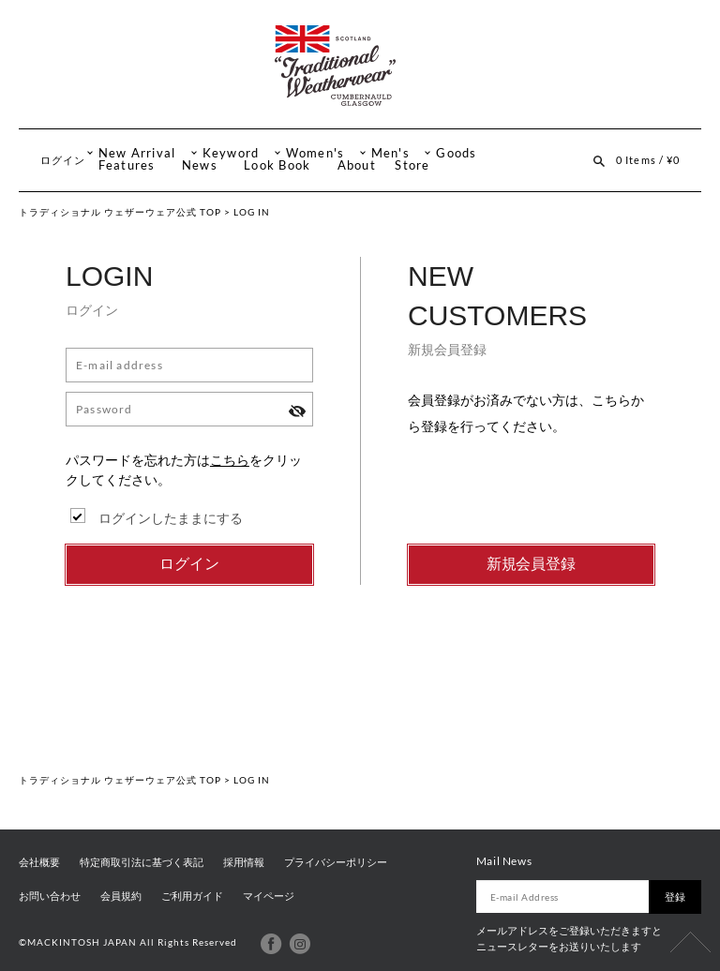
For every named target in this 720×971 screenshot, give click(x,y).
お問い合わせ (50, 896)
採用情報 (243, 862)
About (357, 165)
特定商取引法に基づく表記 (141, 862)
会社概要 (39, 862)
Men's (390, 153)
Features (127, 165)
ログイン (62, 160)
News (200, 165)
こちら (229, 460)
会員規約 (121, 896)
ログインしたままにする (170, 518)
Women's (315, 153)
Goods (456, 153)
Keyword (231, 153)
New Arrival (137, 153)
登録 (675, 896)
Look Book (277, 165)
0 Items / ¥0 (648, 160)
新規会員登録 (532, 564)
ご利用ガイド (192, 896)
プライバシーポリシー (335, 862)
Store (412, 165)
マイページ (268, 896)
